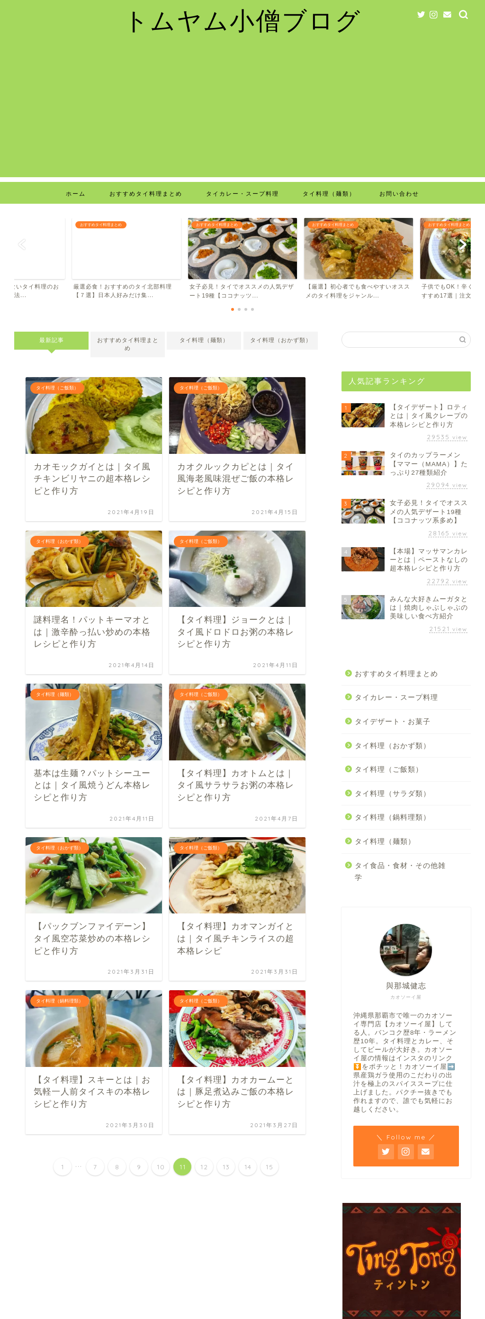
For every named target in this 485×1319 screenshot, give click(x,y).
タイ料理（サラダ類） (393, 793)
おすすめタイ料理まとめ (145, 193)
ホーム (76, 193)
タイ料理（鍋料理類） (393, 817)
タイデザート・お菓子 (393, 721)
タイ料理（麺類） (329, 193)
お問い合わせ (399, 193)
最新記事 (51, 340)
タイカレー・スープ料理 (242, 193)
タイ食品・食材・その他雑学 (400, 871)
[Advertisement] (242, 111)
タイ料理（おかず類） (280, 340)
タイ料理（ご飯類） (389, 769)
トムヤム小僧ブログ (242, 20)
